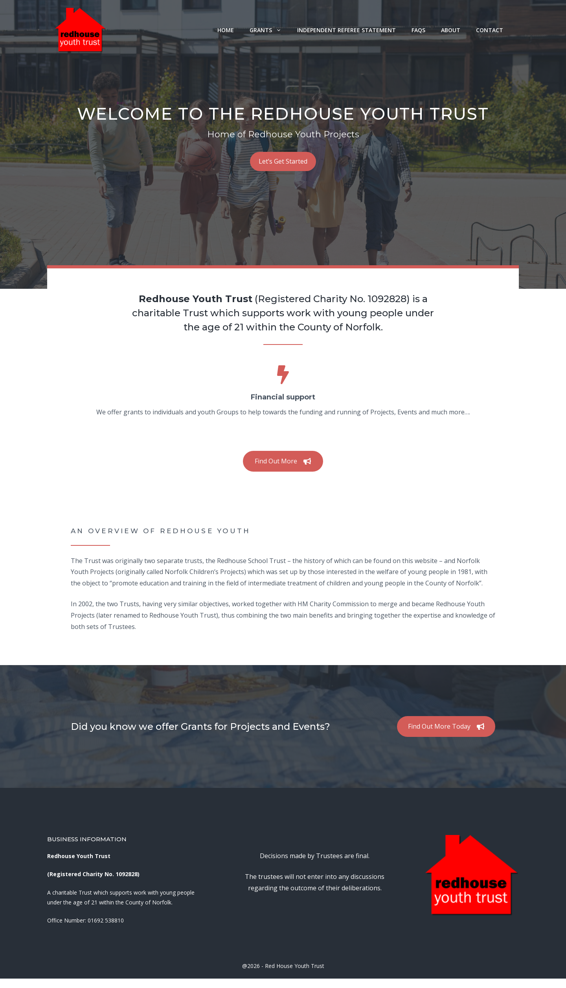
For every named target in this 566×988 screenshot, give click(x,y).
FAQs (418, 30)
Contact (489, 30)
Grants (269, 30)
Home (225, 30)
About (450, 30)
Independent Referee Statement (346, 30)
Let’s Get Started (283, 161)
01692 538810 (106, 920)
